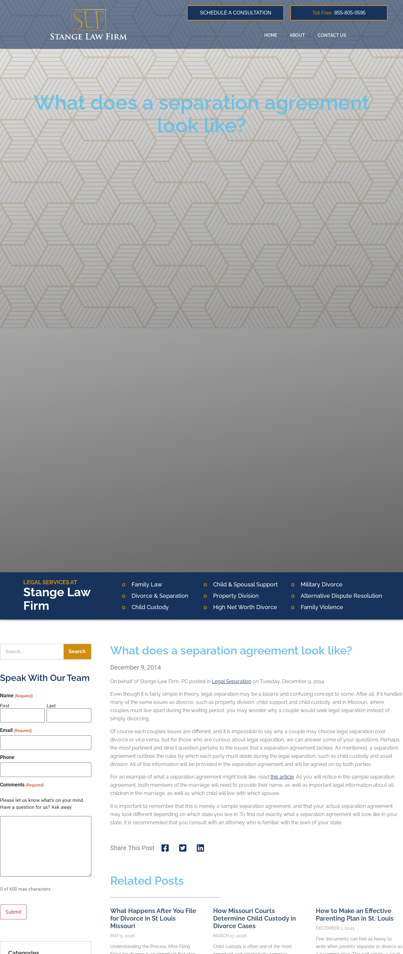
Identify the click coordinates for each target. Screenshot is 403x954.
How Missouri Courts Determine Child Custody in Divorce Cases (254, 918)
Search (77, 651)
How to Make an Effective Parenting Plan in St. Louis (355, 914)
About (297, 35)
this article (282, 777)
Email (16, 728)
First (4, 705)
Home (270, 35)
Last (51, 705)
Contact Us (332, 35)
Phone (7, 754)
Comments (22, 780)
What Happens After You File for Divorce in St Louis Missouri (153, 918)
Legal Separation (231, 681)
